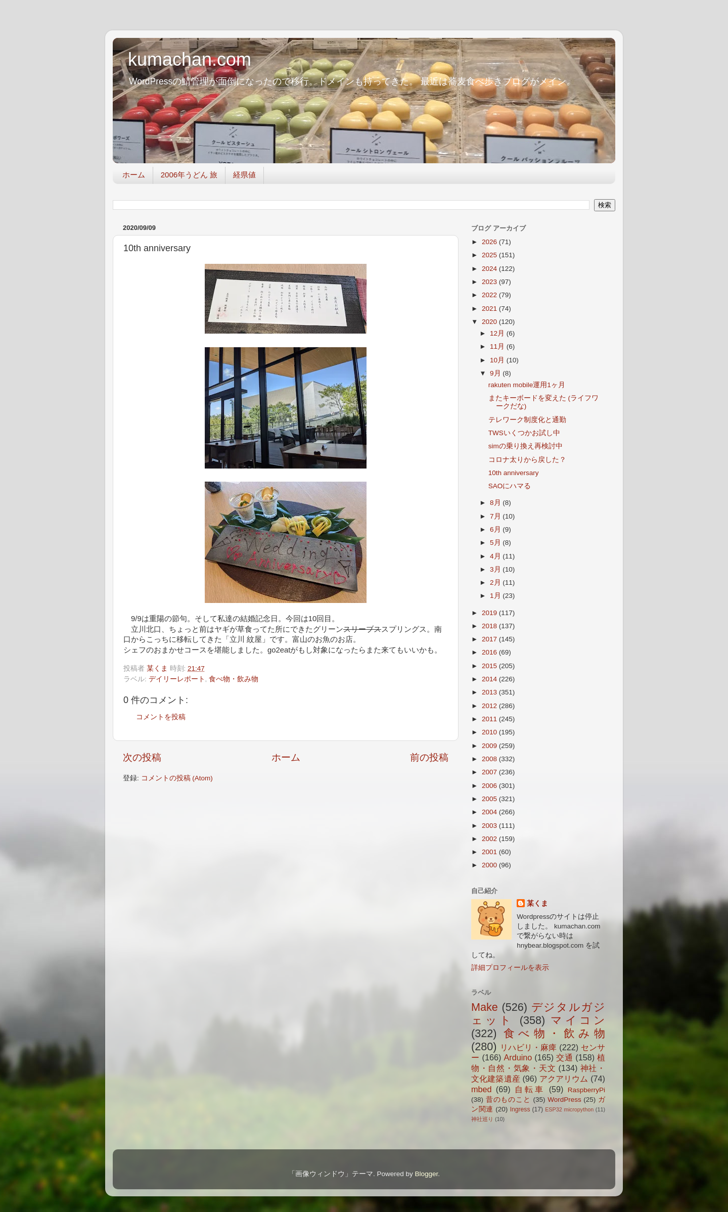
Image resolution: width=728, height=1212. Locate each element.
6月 (496, 529)
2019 (490, 613)
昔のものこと (508, 1099)
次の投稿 (142, 757)
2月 (496, 582)
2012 (490, 706)
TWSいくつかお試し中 (524, 433)
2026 (490, 242)
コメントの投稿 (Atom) (177, 778)
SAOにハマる (509, 486)
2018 (490, 626)
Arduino (518, 1057)
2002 (490, 839)
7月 (496, 516)
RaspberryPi (586, 1090)
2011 (490, 719)
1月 (496, 595)
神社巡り (482, 1119)
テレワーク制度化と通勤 (527, 420)
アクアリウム (563, 1078)
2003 (490, 825)
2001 (490, 852)
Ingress (520, 1109)
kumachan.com (189, 59)
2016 (490, 652)
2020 (490, 321)
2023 (490, 282)
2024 (490, 268)
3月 (496, 569)
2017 (490, 639)
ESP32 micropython (569, 1109)
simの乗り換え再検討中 (525, 446)
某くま (537, 903)
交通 (564, 1057)
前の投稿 (429, 757)
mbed (481, 1089)
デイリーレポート (177, 679)
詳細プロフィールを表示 (510, 967)
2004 (490, 812)
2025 (490, 255)
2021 (490, 308)
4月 (496, 556)
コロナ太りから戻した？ (527, 459)
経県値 (244, 174)
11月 (498, 346)
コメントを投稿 (161, 717)
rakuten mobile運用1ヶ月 (526, 385)
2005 (490, 799)
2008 (490, 759)
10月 (498, 360)
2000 (490, 865)
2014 (490, 679)
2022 (490, 295)
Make (484, 1007)
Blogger (426, 1174)
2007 (490, 772)
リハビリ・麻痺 (528, 1047)
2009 (490, 746)
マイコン (578, 1020)
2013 (490, 692)
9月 (496, 373)
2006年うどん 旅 (189, 174)
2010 (490, 732)
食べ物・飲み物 (233, 679)
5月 (496, 542)
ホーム (133, 174)
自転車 (529, 1089)
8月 (496, 502)
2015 (490, 666)
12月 (498, 333)
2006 (490, 785)
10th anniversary (513, 473)
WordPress (564, 1099)
